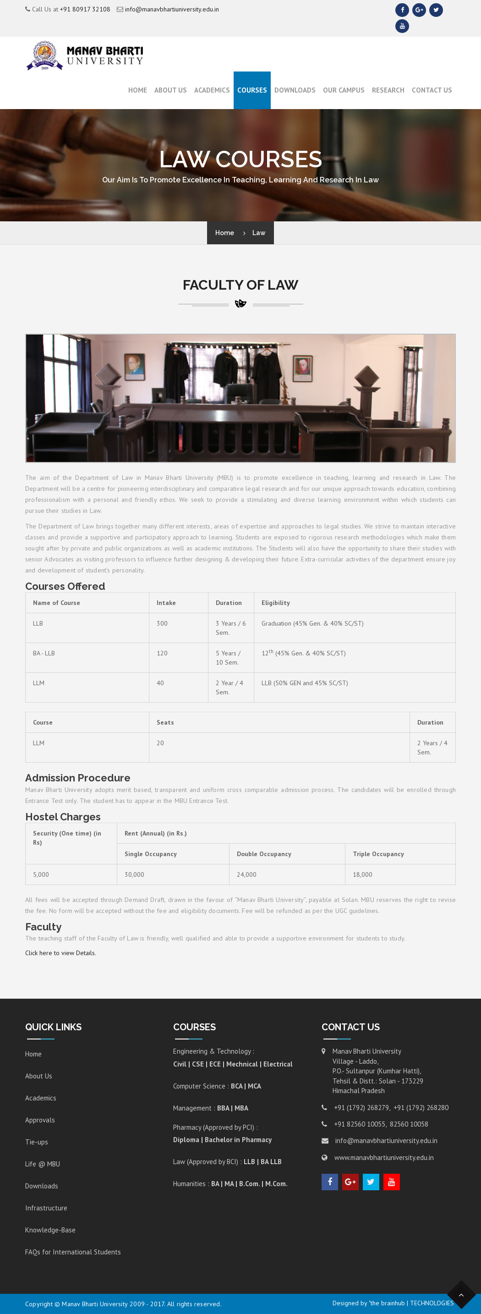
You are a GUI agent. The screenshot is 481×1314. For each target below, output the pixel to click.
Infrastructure (46, 1208)
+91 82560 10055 (359, 1124)
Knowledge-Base (50, 1230)
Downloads (295, 90)
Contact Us (432, 90)
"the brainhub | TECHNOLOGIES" (412, 1303)
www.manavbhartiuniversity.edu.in (384, 1157)
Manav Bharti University (95, 1304)
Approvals (40, 1120)
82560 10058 (409, 1124)
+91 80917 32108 (85, 9)
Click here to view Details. (60, 953)
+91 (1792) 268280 (421, 1107)
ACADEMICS (212, 90)
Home (137, 90)
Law (259, 232)
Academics (40, 1098)
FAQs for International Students (73, 1252)
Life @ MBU (42, 1164)
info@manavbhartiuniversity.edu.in (172, 9)
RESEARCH (388, 90)
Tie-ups (36, 1142)
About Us (170, 90)
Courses (252, 90)
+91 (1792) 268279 (361, 1107)
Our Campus (344, 90)
